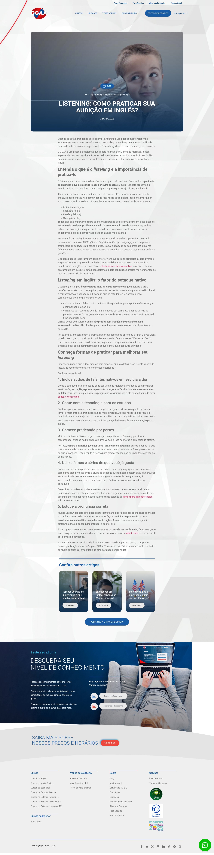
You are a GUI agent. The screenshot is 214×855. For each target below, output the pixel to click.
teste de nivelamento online (117, 267)
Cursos (78, 13)
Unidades (92, 13)
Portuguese (179, 13)
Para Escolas (138, 3)
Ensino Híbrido (129, 13)
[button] (107, 87)
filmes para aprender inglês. (138, 498)
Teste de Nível (109, 13)
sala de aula (131, 534)
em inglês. (68, 398)
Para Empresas (120, 3)
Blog (91, 96)
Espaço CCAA (176, 3)
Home (86, 96)
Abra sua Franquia (157, 3)
